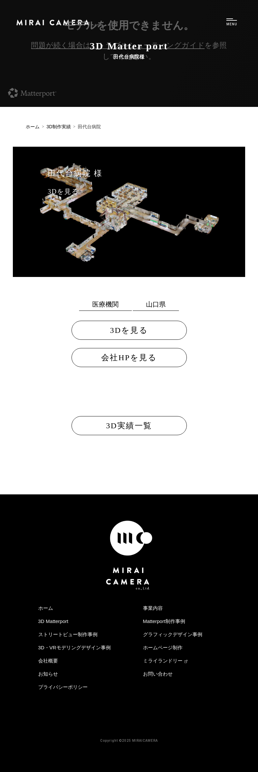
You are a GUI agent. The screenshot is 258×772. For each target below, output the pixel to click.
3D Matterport (53, 621)
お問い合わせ (158, 674)
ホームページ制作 (163, 647)
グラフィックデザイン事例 (172, 634)
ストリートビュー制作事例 (68, 634)
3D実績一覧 (129, 425)
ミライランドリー (165, 660)
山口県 (156, 304)
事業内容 (153, 608)
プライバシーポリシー (63, 687)
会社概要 (48, 660)
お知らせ (48, 674)
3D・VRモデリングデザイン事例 (74, 647)
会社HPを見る (129, 357)
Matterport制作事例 (164, 621)
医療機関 (105, 304)
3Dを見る (63, 191)
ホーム (45, 608)
